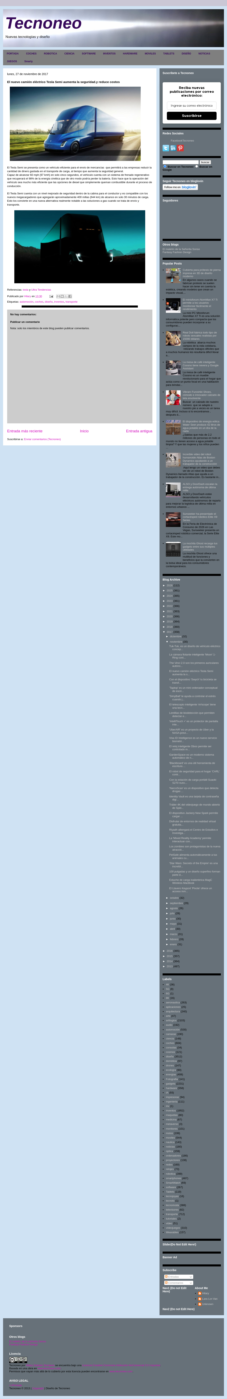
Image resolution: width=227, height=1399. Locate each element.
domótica (171, 1061)
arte (168, 1015)
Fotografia (172, 1079)
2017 (170, 631)
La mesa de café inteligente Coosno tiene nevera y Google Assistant (201, 365)
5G (167, 989)
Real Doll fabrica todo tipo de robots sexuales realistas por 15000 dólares (200, 335)
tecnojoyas (172, 1196)
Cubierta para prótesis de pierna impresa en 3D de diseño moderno (202, 273)
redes (169, 1164)
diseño (49, 301)
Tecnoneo (43, 23)
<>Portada (15, 1385)
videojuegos (173, 1227)
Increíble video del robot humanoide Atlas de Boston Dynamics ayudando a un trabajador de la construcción (200, 459)
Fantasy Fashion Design (177, 252)
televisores (172, 1209)
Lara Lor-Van (210, 1298)
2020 (170, 616)
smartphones (173, 1178)
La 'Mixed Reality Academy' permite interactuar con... (190, 840)
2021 (170, 611)
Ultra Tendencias (41, 289)
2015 (170, 956)
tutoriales (171, 1218)
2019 (170, 621)
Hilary (205, 1293)
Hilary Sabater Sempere (40, 1365)
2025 (170, 590)
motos (169, 1133)
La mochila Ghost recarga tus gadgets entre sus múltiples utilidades (200, 546)
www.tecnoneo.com (49, 1368)
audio (169, 1024)
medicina (171, 1119)
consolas (171, 1047)
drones (170, 1065)
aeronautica (173, 1002)
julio (172, 913)
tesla (25, 289)
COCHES (31, 53)
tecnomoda (172, 1205)
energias (171, 1074)
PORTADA (13, 53)
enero (173, 944)
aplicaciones (173, 1006)
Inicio (84, 431)
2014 (170, 961)
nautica (170, 1142)
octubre (174, 897)
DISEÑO (186, 53)
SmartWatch (173, 1182)
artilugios (171, 1020)
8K (167, 997)
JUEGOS (12, 61)
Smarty (28, 61)
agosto (174, 908)
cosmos (170, 1052)
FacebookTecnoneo (182, 140)
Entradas (172, 1276)
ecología (171, 1069)
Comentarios (174, 1282)
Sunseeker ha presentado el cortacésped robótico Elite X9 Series (200, 517)
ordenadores (173, 1155)
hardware (171, 1088)
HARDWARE (130, 53)
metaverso (172, 1124)
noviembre (176, 641)
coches (39, 301)
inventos (59, 301)
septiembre (176, 903)
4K (167, 984)
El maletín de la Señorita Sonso (181, 249)
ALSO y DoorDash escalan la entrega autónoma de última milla (200, 487)
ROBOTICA (50, 53)
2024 (170, 595)
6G (167, 993)
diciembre (175, 636)
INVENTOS (109, 53)
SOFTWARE (89, 53)
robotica (170, 1173)
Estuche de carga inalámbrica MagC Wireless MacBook (190, 881)
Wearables (172, 1232)
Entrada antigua (139, 431)
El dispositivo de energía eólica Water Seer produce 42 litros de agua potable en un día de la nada (201, 426)
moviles (170, 1137)
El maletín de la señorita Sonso (27, 1341)
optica (169, 1151)
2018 (170, 626)
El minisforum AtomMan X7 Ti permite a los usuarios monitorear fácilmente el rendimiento (200, 304)
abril (172, 928)
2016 (170, 950)
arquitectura (173, 1011)
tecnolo (170, 1200)
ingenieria (171, 1101)
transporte (72, 301)
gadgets (170, 1083)
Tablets (170, 1191)
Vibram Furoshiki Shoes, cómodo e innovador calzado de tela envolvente (201, 395)
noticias (170, 1146)
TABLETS (168, 53)
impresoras (172, 1097)
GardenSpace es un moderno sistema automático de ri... (191, 756)
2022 (170, 606)
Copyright (38, 1388)
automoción (26, 301)
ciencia (170, 1038)
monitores (172, 1128)
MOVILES (150, 53)
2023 (170, 600)
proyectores (173, 1160)
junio (172, 918)
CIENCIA (69, 53)
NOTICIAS (204, 53)
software (171, 1187)
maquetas (172, 1115)
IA (167, 1092)
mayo (173, 923)
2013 (170, 966)
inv (167, 1106)
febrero (174, 939)
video (169, 1223)
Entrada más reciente (25, 431)
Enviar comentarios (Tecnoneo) (42, 439)
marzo (173, 934)
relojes (170, 1169)
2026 (170, 585)
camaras (171, 1034)
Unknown (207, 1304)
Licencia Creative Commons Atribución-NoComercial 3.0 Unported (121, 1365)
